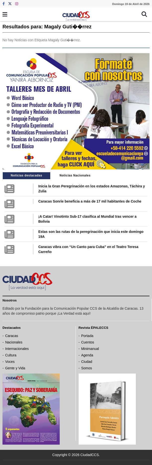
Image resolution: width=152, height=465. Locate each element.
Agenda (87, 355)
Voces (10, 362)
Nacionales (13, 342)
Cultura (10, 355)
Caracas (11, 336)
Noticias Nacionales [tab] (75, 175)
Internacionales (17, 349)
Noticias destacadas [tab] (26, 175)
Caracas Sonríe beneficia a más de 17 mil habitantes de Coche (89, 201)
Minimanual (90, 349)
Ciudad (86, 362)
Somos (86, 368)
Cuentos (87, 342)
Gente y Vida (15, 368)
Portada (87, 336)
